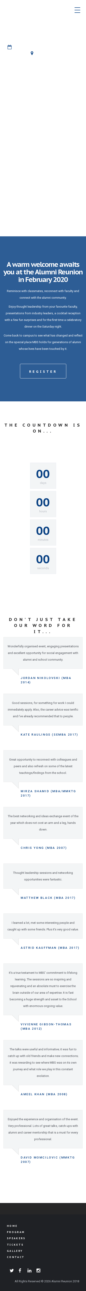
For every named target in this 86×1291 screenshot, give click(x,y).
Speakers (16, 1238)
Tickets (15, 1244)
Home (12, 1226)
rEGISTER (43, 104)
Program (16, 1232)
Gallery (15, 1250)
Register (43, 371)
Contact (16, 1257)
